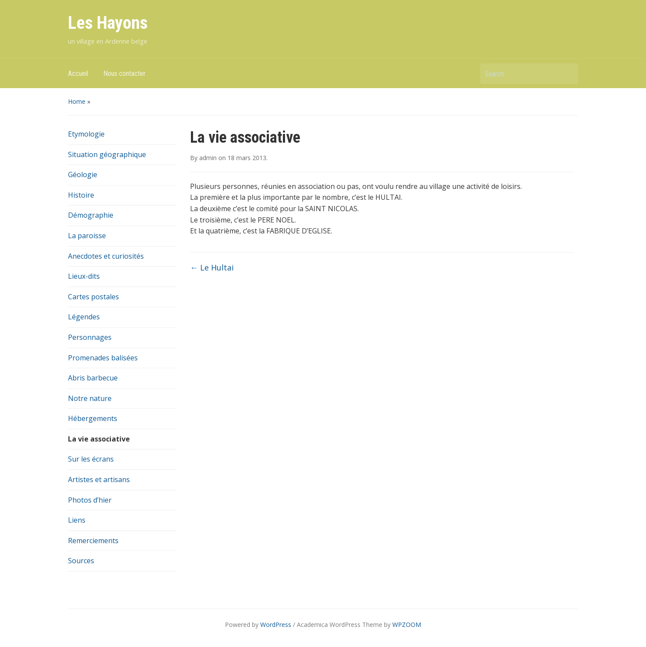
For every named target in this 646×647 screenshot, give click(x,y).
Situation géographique (107, 154)
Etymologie (86, 134)
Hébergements (92, 418)
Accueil (78, 73)
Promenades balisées (103, 358)
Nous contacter (124, 73)
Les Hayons (108, 23)
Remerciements (93, 540)
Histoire (81, 195)
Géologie (82, 174)
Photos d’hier (90, 500)
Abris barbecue (93, 378)
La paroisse (87, 235)
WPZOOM (406, 624)
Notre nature (90, 398)
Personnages (90, 337)
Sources (81, 560)
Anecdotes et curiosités (106, 256)
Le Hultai (212, 267)
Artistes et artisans (99, 479)
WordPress (275, 624)
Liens (76, 520)
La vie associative (99, 439)
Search (567, 73)
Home (76, 101)
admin (208, 158)
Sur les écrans (91, 459)
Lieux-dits (84, 276)
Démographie (90, 215)
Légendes (84, 317)
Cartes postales (93, 296)
